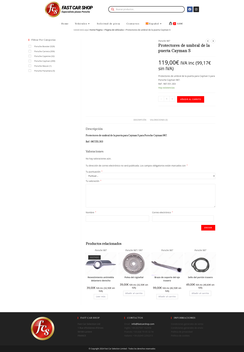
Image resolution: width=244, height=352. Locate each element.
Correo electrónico (162, 212)
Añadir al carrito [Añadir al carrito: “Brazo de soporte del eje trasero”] (167, 296)
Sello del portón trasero (200, 277)
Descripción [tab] (140, 120)
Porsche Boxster (44, 46)
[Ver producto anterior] (208, 41)
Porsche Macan (42, 66)
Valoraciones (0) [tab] (159, 120)
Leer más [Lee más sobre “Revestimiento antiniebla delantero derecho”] (101, 296)
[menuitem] (154, 23)
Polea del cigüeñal (133, 277)
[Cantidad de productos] (166, 99)
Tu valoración (93, 180)
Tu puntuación (94, 172)
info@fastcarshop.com (143, 323)
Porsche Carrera (44, 51)
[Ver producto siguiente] (213, 41)
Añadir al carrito (190, 99)
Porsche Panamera (44, 70)
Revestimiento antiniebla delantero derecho (101, 279)
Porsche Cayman (44, 61)
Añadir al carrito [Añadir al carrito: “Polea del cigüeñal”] (134, 293)
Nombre (91, 212)
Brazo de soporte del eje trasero (167, 279)
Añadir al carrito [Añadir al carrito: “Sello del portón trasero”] (200, 293)
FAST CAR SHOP (77, 7)
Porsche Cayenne (44, 56)
